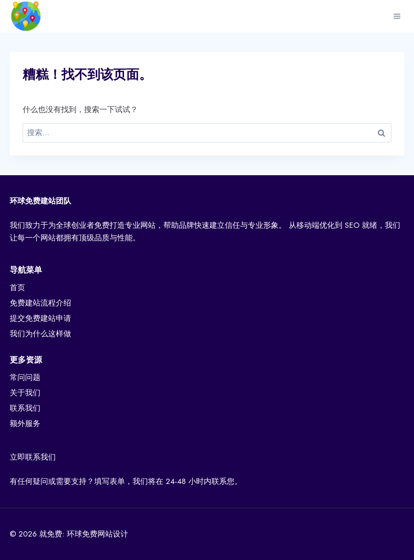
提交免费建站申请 (40, 318)
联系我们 (25, 408)
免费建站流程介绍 (40, 302)
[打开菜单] (396, 16)
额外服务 (25, 423)
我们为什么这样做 (40, 333)
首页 (17, 287)
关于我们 (25, 392)
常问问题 (25, 377)
